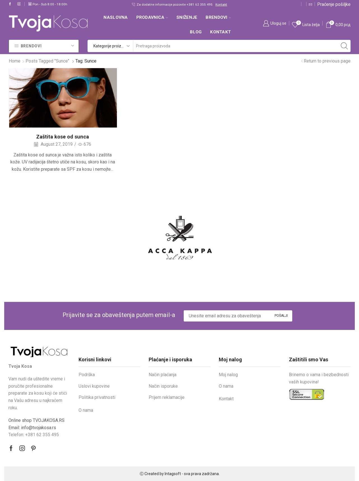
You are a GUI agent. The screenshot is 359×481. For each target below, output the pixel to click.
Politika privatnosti (97, 397)
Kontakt (221, 4)
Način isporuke (163, 386)
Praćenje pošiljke (334, 4)
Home (14, 61)
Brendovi (218, 17)
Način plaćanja (162, 374)
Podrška (87, 374)
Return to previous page (327, 61)
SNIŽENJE (186, 17)
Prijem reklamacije (167, 397)
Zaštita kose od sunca (62, 137)
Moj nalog (228, 374)
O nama (86, 410)
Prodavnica (152, 17)
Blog (196, 31)
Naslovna (115, 17)
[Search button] (344, 46)
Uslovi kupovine (94, 386)
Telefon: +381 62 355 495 (33, 434)
